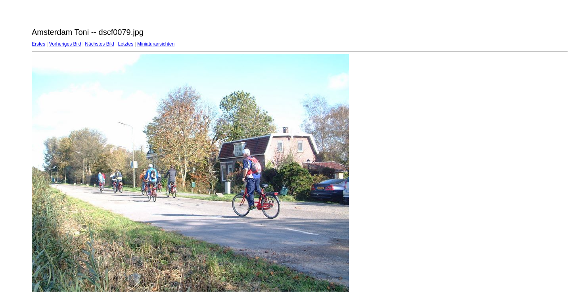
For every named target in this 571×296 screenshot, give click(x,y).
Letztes (126, 44)
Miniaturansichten (155, 44)
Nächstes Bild (99, 44)
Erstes (38, 44)
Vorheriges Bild (65, 44)
